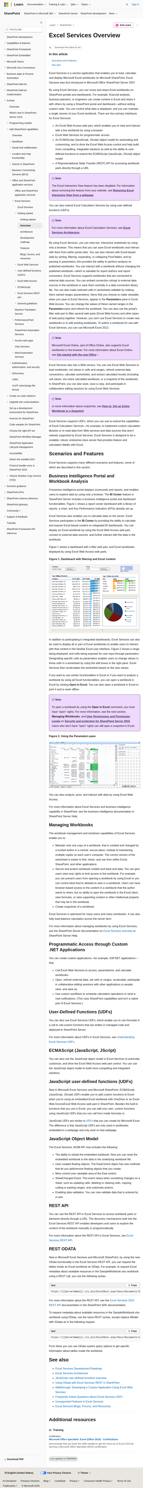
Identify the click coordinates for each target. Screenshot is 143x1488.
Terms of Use (124, 1481)
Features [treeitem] (24, 248)
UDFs (89, 1120)
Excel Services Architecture (71, 1373)
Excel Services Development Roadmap (78, 1368)
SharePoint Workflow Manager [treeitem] (25, 436)
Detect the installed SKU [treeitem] (22, 459)
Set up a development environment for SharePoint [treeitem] (23, 410)
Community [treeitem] (13, 510)
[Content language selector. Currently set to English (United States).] (19, 1473)
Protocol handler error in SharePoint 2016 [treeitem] (22, 467)
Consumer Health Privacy (97, 1481)
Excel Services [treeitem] (25, 207)
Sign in (135, 4)
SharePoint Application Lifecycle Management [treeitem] (21, 445)
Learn (53, 25)
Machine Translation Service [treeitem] (25, 311)
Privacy (73, 1481)
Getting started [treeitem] (28, 219)
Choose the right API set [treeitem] (22, 430)
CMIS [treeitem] (15, 379)
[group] (94, 1291)
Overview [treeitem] (14, 106)
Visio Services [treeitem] (22, 346)
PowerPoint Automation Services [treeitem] (27, 332)
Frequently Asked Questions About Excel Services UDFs (89, 1396)
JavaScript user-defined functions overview (80, 1378)
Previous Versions (30, 1481)
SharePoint (65, 25)
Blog (46, 1481)
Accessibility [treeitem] (15, 453)
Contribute (60, 1481)
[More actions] (137, 25)
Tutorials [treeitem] (11, 523)
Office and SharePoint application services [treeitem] (26, 192)
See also (56, 65)
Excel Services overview (118, 930)
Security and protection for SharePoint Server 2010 (97, 721)
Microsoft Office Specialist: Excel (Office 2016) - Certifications (83, 1439)
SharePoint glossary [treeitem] (17, 504)
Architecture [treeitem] (26, 231)
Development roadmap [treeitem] (27, 239)
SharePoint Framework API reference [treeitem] (21, 531)
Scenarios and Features (64, 60)
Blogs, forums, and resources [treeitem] (30, 256)
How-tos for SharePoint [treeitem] (21, 418)
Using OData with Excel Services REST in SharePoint (87, 1382)
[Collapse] (41, 23)
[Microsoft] (6, 4)
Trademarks (9, 1485)
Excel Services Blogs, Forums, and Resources (83, 1406)
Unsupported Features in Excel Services (79, 1401)
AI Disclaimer (9, 1481)
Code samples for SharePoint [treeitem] (24, 424)
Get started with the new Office (76, 354)
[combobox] (23, 29)
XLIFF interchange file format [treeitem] (23, 387)
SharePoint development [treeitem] (19, 37)
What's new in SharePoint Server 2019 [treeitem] (22, 114)
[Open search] (127, 5)
